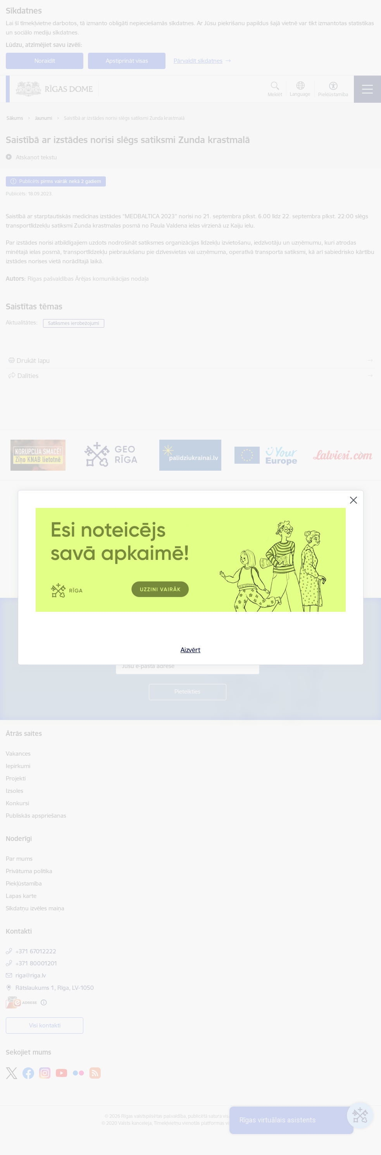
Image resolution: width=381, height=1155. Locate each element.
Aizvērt (190, 650)
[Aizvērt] (353, 500)
